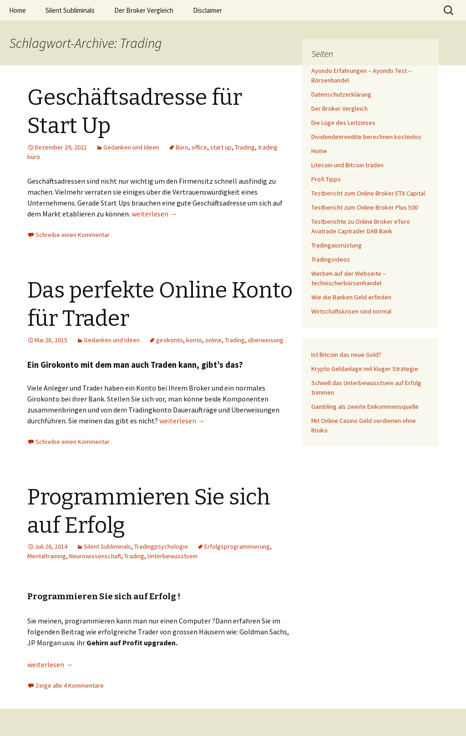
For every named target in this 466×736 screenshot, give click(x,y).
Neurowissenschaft (95, 556)
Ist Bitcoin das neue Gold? (346, 354)
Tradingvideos (330, 259)
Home (17, 10)
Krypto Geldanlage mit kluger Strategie (364, 369)
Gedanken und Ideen (131, 147)
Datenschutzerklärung (341, 94)
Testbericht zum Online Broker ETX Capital (368, 193)
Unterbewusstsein (172, 556)
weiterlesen (154, 213)
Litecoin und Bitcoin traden (347, 165)
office (199, 147)
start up (221, 147)
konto (194, 340)
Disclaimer (207, 10)
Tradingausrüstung (336, 245)
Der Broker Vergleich (143, 10)
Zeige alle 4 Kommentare (69, 685)
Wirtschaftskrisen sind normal (351, 311)
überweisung (266, 340)
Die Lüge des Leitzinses (343, 122)
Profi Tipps (326, 179)
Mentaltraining (46, 556)
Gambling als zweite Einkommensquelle (365, 406)
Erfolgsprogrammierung (237, 546)
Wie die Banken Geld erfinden (351, 297)
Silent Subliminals (70, 10)
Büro (182, 147)
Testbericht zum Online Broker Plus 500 (364, 207)
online (213, 340)
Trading (245, 147)
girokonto (169, 340)
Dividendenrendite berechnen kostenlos (366, 137)
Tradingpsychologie (161, 546)
